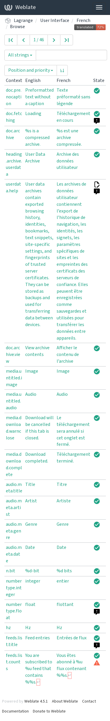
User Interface (54, 20)
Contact (89, 701)
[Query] (71, 55)
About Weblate (65, 701)
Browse (17, 26)
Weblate (20, 7)
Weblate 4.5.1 (36, 701)
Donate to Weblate (49, 711)
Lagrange (23, 20)
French (83, 20)
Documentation (15, 711)
